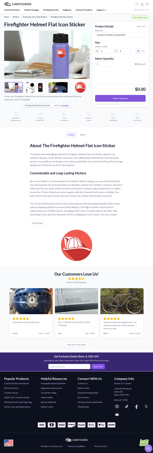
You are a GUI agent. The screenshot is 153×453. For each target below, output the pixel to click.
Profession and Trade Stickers (35, 17)
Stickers (16, 17)
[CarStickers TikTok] (126, 407)
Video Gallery (47, 397)
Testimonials (83, 406)
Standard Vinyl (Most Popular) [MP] (111, 35)
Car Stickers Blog (48, 392)
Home (6, 17)
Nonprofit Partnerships (88, 392)
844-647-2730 (120, 400)
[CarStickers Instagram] (117, 407)
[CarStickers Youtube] (117, 415)
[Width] (106, 51)
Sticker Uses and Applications (17, 406)
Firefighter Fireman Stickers (62, 17)
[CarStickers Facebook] (136, 407)
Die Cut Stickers (11, 388)
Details (71, 134)
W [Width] (97, 51)
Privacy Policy (101, 446)
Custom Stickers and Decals (16, 383)
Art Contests (83, 397)
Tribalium (64, 105)
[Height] (124, 51)
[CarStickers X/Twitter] (146, 407)
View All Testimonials (76, 344)
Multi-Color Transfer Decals (16, 397)
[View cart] (147, 4)
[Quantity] (104, 64)
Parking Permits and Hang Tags (18, 402)
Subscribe (97, 366)
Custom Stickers (12, 10)
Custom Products (84, 10)
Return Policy (84, 388)
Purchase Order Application (90, 402)
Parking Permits (51, 10)
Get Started (37, 223)
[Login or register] (142, 4)
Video (82, 134)
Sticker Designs (31, 10)
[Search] (136, 4)
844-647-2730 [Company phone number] (142, 10)
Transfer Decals (11, 392)
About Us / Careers (122, 383)
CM (142, 51)
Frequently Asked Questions (53, 383)
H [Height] (115, 51)
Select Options (120, 98)
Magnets (67, 10)
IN (138, 51)
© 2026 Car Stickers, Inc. (52, 446)
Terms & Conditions (76, 446)
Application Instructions (51, 388)
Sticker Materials (48, 402)
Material (99, 30)
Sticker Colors (47, 406)
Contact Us (83, 383)
